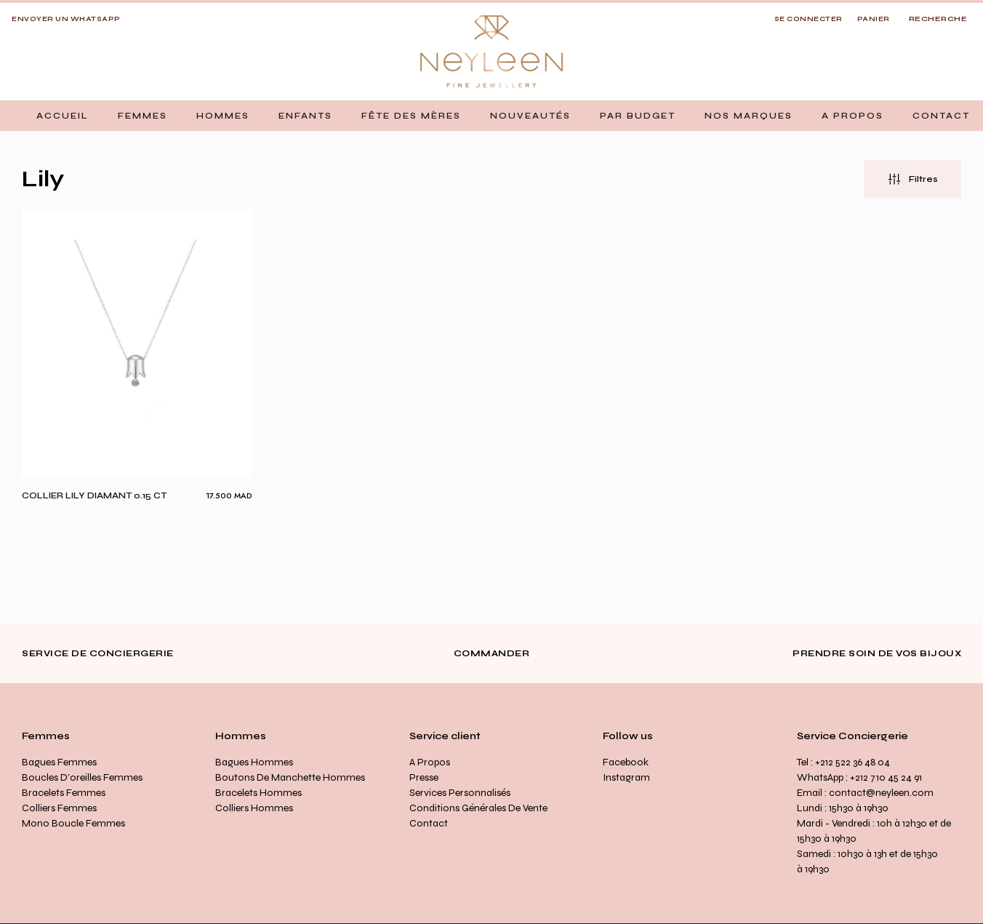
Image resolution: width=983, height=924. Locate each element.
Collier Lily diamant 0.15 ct (94, 495)
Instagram (626, 777)
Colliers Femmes (59, 808)
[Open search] (938, 20)
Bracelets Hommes (258, 792)
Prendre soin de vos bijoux (877, 653)
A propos (429, 762)
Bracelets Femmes (63, 792)
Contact (428, 823)
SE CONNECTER (808, 19)
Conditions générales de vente (478, 808)
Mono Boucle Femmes (73, 823)
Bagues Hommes (254, 762)
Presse (423, 777)
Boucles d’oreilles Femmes (82, 777)
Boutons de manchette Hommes (290, 777)
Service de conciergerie (98, 653)
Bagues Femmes (59, 762)
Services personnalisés (459, 792)
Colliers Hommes (254, 808)
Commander (492, 653)
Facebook (626, 762)
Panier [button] (873, 19)
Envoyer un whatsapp (66, 19)
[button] (142, 115)
